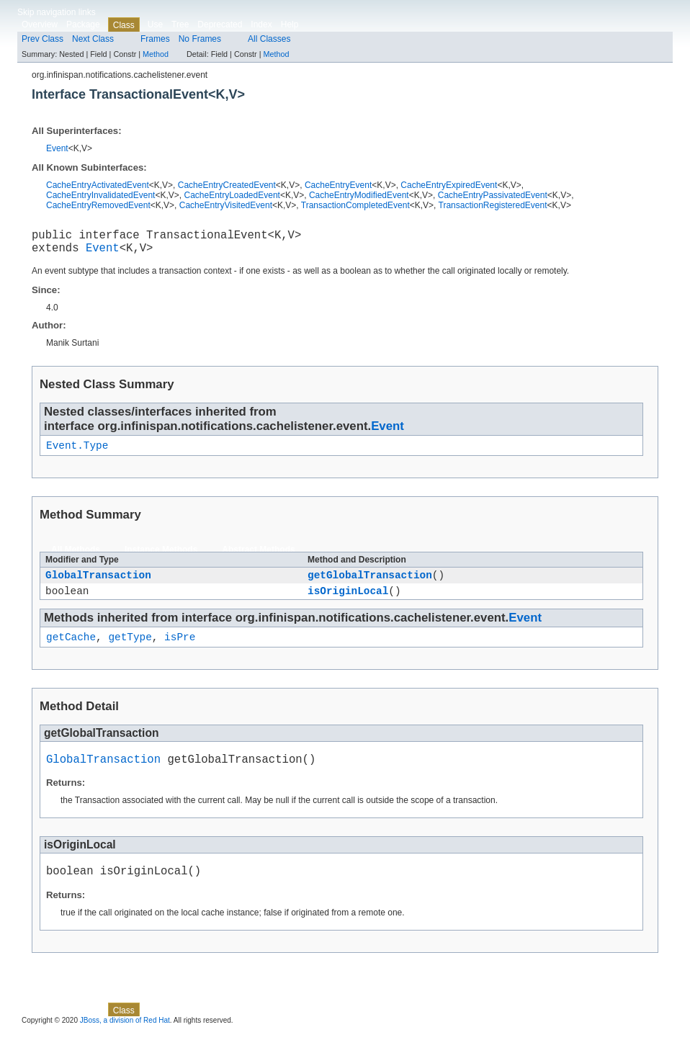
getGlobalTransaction (370, 584)
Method (156, 54)
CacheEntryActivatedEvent (97, 185)
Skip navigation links (56, 12)
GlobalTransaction (98, 584)
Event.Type (77, 453)
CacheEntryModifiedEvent (359, 195)
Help (290, 24)
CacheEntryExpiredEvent (448, 185)
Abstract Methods (258, 557)
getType (129, 651)
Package (83, 24)
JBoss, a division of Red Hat (125, 1040)
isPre (179, 651)
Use (155, 24)
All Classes (269, 39)
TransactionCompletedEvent (355, 205)
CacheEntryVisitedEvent (225, 205)
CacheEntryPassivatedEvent (492, 195)
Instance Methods (161, 557)
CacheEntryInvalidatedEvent (100, 195)
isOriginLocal (348, 602)
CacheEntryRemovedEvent (98, 205)
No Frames (200, 39)
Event (57, 148)
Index (261, 24)
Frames (155, 39)
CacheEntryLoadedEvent (231, 195)
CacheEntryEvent (338, 185)
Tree (180, 24)
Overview (40, 24)
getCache (71, 651)
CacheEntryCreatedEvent (227, 185)
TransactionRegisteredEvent (493, 205)
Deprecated (219, 24)
